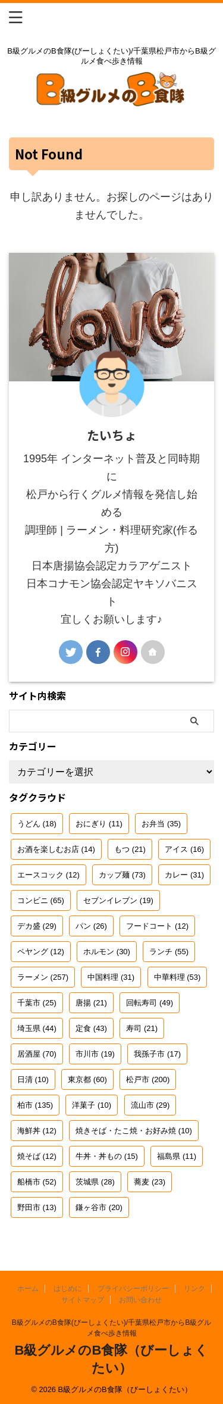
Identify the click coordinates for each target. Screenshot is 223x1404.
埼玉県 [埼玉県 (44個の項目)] (36, 1028)
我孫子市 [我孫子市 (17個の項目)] (157, 1053)
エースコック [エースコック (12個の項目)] (48, 874)
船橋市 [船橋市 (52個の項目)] (36, 1181)
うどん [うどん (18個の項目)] (36, 823)
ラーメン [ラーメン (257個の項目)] (42, 977)
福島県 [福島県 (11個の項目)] (176, 1156)
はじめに (68, 1288)
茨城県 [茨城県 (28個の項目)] (95, 1181)
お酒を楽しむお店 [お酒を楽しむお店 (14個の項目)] (56, 849)
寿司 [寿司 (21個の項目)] (142, 1028)
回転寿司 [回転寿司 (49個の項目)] (149, 1002)
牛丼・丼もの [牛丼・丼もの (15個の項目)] (107, 1156)
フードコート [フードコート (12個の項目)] (157, 926)
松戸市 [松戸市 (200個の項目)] (147, 1079)
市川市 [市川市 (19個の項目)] (95, 1053)
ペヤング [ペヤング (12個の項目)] (40, 951)
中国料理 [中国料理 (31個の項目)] (110, 977)
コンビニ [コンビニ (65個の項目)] (40, 900)
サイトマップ (82, 1300)
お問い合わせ (140, 1300)
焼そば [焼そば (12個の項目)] (36, 1156)
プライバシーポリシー (133, 1288)
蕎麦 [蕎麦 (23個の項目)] (149, 1181)
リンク (194, 1288)
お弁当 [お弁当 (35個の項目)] (161, 823)
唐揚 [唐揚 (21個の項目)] (91, 1002)
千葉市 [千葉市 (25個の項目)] (36, 1002)
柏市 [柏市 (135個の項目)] (35, 1105)
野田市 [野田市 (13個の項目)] (36, 1207)
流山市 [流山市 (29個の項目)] (150, 1105)
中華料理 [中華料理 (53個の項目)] (177, 977)
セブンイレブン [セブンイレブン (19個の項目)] (118, 900)
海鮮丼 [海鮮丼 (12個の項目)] (36, 1130)
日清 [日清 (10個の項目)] (33, 1079)
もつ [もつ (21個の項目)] (130, 849)
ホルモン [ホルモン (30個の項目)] (106, 951)
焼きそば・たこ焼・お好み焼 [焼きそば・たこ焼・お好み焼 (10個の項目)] (134, 1130)
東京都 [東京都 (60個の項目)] (87, 1079)
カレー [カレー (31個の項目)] (184, 874)
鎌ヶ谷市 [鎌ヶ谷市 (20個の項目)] (99, 1207)
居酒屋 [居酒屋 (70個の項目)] (36, 1053)
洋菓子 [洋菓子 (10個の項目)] (91, 1105)
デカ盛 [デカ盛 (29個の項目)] (36, 926)
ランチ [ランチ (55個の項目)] (169, 951)
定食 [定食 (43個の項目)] (91, 1028)
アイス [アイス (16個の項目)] (184, 849)
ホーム (28, 1288)
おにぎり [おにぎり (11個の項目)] (99, 823)
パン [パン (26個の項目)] (91, 926)
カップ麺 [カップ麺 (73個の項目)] (122, 874)
